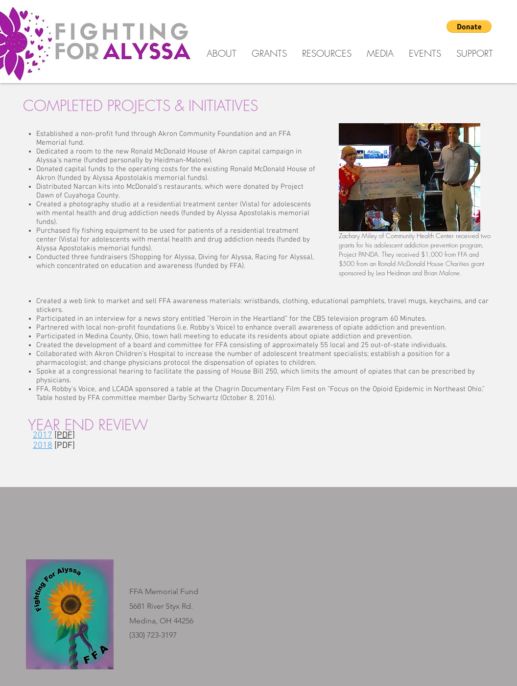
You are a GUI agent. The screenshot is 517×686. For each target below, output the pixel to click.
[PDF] (64, 446)
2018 (42, 446)
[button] (469, 26)
